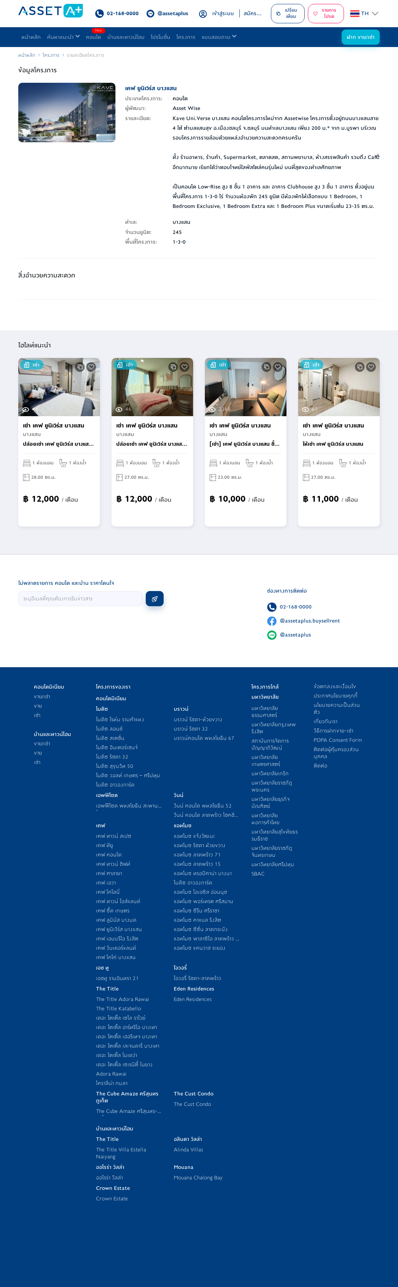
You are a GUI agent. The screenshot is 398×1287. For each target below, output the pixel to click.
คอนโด (95, 35)
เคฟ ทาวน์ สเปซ (113, 836)
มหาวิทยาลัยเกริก (270, 773)
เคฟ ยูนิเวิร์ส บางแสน (119, 929)
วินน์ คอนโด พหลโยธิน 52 (203, 806)
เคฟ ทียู (104, 845)
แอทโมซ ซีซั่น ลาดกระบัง (201, 929)
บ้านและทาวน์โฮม (126, 37)
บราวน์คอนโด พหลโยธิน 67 (204, 738)
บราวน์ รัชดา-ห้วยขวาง (198, 719)
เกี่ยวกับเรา (325, 721)
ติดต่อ (320, 766)
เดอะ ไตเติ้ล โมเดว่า (116, 1055)
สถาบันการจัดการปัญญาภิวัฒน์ (270, 744)
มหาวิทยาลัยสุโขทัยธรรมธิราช (274, 835)
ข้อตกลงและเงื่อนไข (335, 686)
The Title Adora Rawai (122, 999)
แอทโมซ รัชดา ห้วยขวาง (199, 845)
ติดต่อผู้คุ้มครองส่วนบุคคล (336, 752)
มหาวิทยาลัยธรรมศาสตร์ (264, 711)
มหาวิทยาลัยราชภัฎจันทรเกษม (271, 851)
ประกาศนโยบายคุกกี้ (336, 696)
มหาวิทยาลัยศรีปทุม (272, 864)
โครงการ (186, 37)
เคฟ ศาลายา (109, 873)
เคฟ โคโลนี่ (108, 892)
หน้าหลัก (31, 37)
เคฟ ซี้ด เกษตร (112, 911)
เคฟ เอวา (106, 883)
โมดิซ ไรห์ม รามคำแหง (120, 719)
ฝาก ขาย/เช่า (361, 37)
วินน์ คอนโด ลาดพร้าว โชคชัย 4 (205, 818)
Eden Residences (193, 999)
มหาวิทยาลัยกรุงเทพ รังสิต (273, 728)
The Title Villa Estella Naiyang (121, 1153)
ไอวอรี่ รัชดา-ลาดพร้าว (197, 978)
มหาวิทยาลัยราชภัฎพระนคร (271, 786)
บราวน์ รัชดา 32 (191, 729)
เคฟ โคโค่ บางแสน (116, 957)
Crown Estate (112, 1199)
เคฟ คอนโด (109, 855)
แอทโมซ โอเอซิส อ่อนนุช (200, 892)
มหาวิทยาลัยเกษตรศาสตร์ (265, 760)
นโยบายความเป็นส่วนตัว (337, 708)
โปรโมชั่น (160, 37)
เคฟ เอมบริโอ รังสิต (117, 939)
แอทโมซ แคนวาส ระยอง (199, 948)
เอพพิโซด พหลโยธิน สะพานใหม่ (127, 809)
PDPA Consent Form (338, 740)
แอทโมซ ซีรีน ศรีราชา (196, 911)
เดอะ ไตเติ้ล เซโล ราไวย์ (120, 1018)
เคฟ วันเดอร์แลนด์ (116, 948)
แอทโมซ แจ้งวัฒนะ (194, 836)
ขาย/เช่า (42, 696)
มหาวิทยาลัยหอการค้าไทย (265, 819)
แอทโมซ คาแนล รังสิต (197, 920)
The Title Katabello (118, 1008)
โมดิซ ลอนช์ (109, 729)
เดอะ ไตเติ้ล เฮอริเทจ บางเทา (126, 1036)
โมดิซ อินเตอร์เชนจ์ (117, 747)
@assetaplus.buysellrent (310, 621)
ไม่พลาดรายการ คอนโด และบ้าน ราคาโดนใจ (66, 583)
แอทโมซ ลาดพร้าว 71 (197, 855)
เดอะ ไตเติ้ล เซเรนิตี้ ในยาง (124, 1064)
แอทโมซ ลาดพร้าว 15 (197, 864)
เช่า (37, 715)
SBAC (258, 874)
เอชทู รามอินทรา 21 (117, 978)
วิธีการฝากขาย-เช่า (333, 731)
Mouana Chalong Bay (198, 1178)
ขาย (38, 706)
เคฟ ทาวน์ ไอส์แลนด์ (118, 901)
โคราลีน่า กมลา (111, 1083)
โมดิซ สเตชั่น (110, 738)
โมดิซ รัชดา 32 (112, 757)
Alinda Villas (188, 1150)
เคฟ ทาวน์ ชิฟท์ (113, 864)
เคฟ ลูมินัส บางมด (116, 920)
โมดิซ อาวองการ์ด (115, 785)
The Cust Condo (192, 1104)
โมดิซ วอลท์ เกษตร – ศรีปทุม (128, 775)
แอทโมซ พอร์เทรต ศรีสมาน (203, 901)
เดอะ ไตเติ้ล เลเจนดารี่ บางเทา (127, 1046)
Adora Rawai (111, 1074)
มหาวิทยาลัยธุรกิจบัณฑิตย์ (270, 802)
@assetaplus (295, 635)
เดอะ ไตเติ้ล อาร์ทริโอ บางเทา (126, 1027)
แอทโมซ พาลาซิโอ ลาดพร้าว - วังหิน (206, 942)
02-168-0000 (296, 607)
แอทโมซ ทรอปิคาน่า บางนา (203, 873)
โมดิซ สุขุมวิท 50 (114, 766)
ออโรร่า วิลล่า (109, 1178)
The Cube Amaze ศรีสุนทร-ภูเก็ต (126, 1114)
